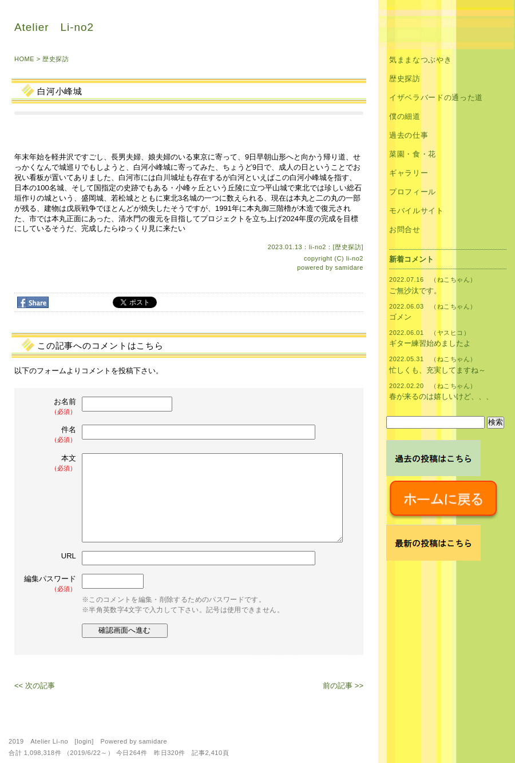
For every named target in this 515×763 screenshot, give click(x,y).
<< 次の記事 (34, 685)
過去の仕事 (408, 135)
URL (68, 556)
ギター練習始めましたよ (430, 343)
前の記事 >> (343, 685)
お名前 (51, 406)
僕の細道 (405, 116)
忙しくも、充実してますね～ (437, 370)
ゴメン (400, 317)
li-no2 (354, 258)
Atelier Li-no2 (54, 27)
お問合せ (405, 229)
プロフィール (412, 191)
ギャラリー (408, 173)
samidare (349, 267)
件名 (51, 434)
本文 (51, 463)
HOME (24, 58)
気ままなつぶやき (420, 59)
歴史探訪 (55, 58)
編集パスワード (50, 583)
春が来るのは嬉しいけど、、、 (441, 396)
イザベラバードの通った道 (436, 97)
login (84, 741)
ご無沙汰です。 (415, 290)
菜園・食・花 (412, 154)
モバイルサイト (416, 210)
